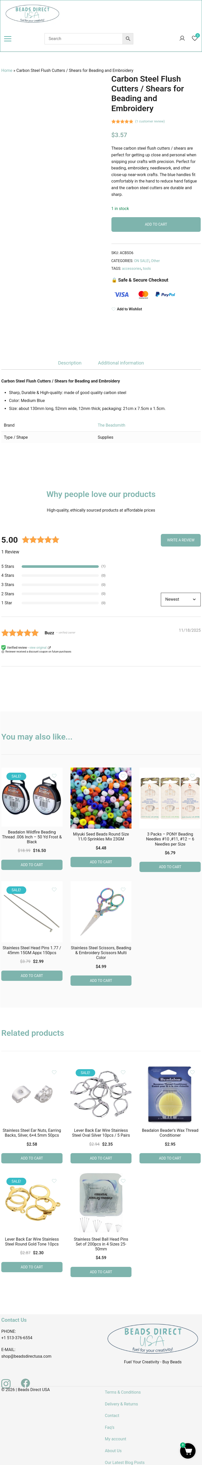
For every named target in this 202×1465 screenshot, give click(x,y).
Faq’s (110, 1427)
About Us (113, 1450)
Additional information (121, 363)
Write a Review (181, 540)
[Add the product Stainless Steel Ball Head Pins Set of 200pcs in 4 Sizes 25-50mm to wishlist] (123, 1180)
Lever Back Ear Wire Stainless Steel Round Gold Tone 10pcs (32, 1242)
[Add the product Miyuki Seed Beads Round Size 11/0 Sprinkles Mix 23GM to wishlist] (123, 775)
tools (147, 268)
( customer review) (150, 121)
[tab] (69, 363)
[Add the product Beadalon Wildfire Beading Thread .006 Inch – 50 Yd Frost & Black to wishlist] (54, 775)
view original (38, 647)
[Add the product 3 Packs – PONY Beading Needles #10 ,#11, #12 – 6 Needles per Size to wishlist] (192, 775)
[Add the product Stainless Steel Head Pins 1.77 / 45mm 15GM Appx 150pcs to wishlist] (54, 889)
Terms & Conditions (123, 1392)
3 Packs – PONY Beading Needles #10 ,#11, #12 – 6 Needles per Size (170, 839)
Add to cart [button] (32, 865)
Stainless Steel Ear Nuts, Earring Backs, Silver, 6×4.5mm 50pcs (32, 1133)
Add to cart (156, 224)
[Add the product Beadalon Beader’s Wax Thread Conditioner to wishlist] (192, 1072)
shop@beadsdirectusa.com (26, 1356)
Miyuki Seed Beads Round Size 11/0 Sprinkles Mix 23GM (101, 836)
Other (155, 261)
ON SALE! (142, 261)
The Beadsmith (111, 425)
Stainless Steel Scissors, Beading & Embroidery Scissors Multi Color (101, 952)
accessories (131, 268)
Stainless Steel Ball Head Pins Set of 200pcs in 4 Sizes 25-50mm (101, 1244)
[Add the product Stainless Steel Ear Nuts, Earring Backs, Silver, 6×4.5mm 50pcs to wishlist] (54, 1072)
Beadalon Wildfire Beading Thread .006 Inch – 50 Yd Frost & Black (32, 837)
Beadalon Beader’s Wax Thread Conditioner (170, 1133)
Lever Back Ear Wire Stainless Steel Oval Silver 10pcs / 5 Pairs (101, 1133)
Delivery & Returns (121, 1404)
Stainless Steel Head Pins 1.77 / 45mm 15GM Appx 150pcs (32, 950)
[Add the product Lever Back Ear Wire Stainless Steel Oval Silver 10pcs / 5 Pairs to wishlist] (123, 1072)
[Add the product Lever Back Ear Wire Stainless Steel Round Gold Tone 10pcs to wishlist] (54, 1180)
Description (70, 363)
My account (115, 1439)
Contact (112, 1415)
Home (6, 70)
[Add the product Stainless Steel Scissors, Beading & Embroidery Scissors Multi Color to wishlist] (123, 889)
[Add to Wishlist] (156, 309)
